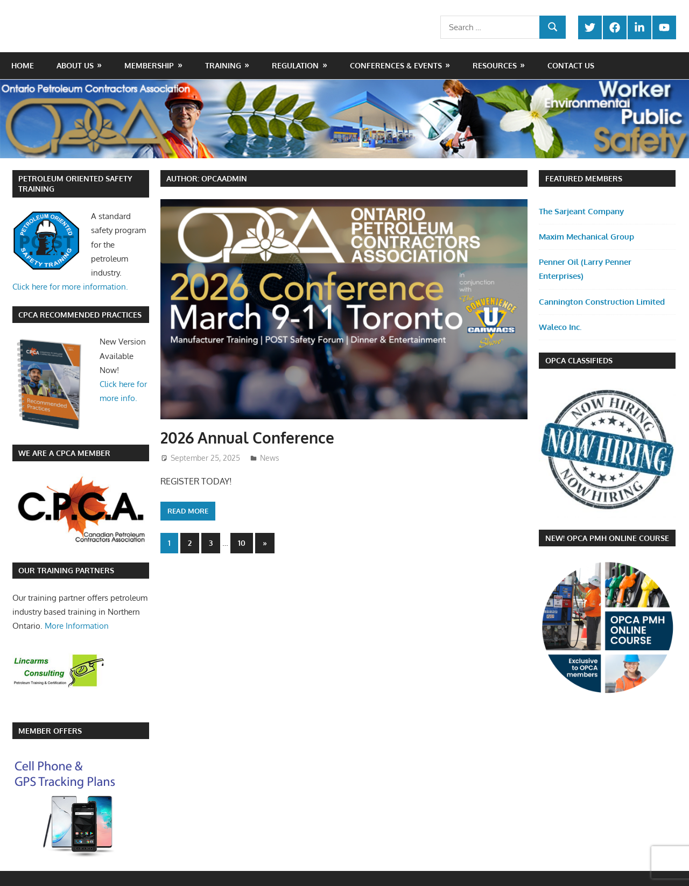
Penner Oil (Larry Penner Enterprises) (585, 269)
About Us (75, 65)
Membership (149, 65)
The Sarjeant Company (581, 211)
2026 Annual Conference (247, 437)
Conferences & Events (396, 65)
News (269, 457)
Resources (495, 65)
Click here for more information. (70, 287)
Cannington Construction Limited (602, 302)
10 (241, 542)
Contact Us (570, 65)
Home (22, 65)
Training (223, 65)
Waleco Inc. (560, 327)
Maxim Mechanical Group (586, 236)
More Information (77, 626)
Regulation (295, 65)
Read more (187, 511)
